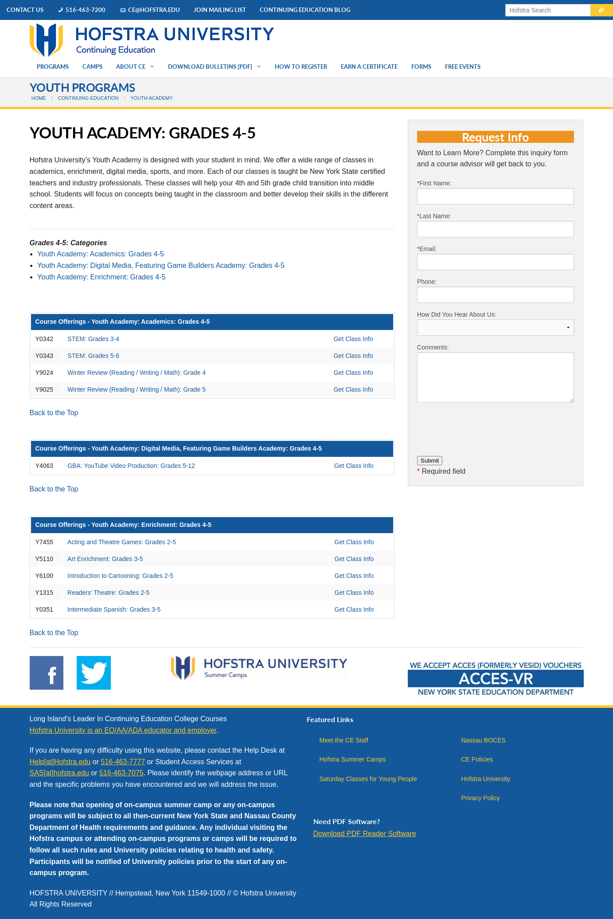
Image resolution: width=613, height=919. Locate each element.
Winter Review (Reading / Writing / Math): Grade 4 (136, 372)
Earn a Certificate (369, 66)
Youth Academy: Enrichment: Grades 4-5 (101, 277)
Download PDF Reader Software (364, 833)
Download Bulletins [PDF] (210, 66)
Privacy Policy (480, 797)
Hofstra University (485, 778)
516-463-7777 (123, 762)
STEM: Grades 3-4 (93, 338)
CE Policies (477, 759)
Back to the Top (54, 412)
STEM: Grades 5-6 (93, 355)
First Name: (495, 192)
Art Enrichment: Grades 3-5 (105, 558)
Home (38, 98)
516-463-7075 (121, 773)
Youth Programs (82, 87)
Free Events (462, 66)
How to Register (301, 66)
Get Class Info (353, 338)
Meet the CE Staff (344, 740)
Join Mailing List (220, 9)
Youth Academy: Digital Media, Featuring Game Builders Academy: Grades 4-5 (161, 265)
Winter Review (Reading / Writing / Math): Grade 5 (136, 389)
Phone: (495, 290)
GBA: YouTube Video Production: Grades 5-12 (131, 465)
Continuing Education (88, 98)
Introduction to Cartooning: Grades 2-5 (120, 575)
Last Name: (495, 224)
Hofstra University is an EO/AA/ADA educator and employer (123, 730)
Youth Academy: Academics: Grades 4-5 (100, 254)
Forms (421, 66)
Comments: (495, 373)
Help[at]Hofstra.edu (60, 762)
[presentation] (484, 427)
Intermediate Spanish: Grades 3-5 (113, 609)
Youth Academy (152, 98)
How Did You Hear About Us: (495, 323)
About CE (130, 66)
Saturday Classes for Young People (368, 778)
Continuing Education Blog (305, 9)
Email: (495, 257)
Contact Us (25, 9)
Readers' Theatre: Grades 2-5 (108, 592)
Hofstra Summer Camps (353, 759)
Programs (53, 66)
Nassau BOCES (483, 740)
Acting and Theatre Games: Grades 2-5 (121, 542)
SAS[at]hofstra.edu (59, 773)
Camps (92, 66)
